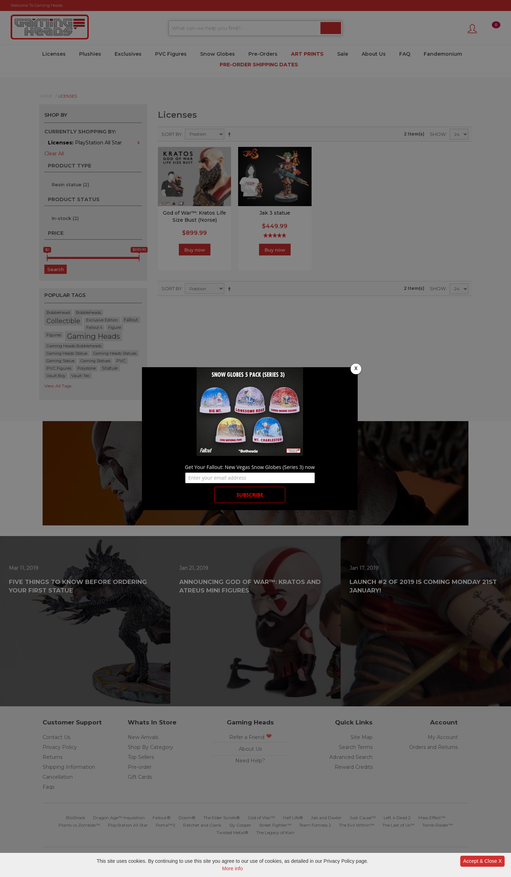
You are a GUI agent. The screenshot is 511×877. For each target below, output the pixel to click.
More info (232, 868)
